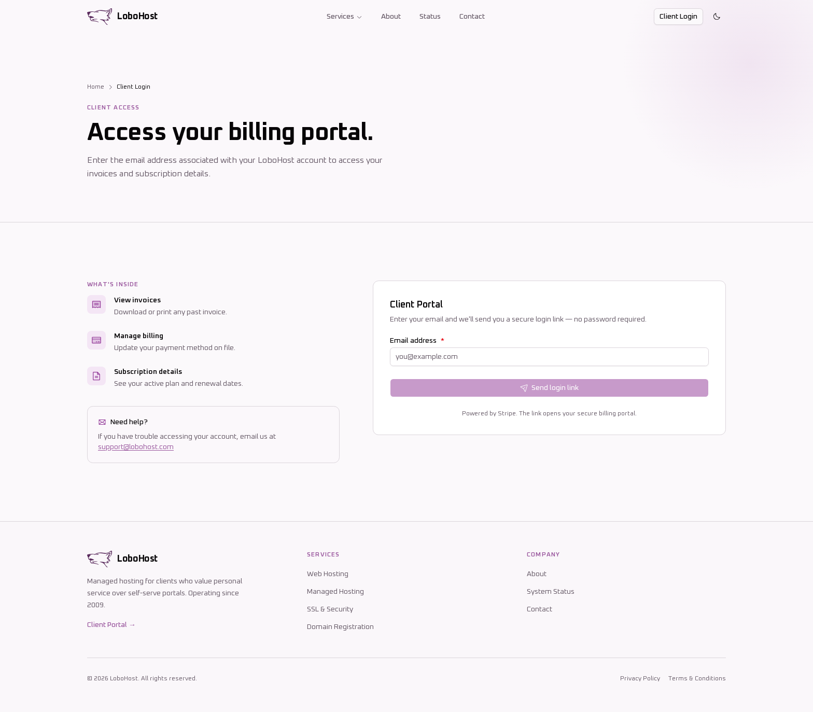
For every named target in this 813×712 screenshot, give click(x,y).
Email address (417, 340)
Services (344, 16)
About (391, 16)
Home (95, 87)
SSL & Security (330, 609)
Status (430, 16)
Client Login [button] (678, 16)
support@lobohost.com (136, 447)
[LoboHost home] (122, 16)
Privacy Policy (640, 679)
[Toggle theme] (716, 16)
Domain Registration (340, 627)
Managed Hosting (335, 591)
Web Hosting (327, 574)
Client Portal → (111, 625)
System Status (550, 591)
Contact (472, 16)
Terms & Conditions (697, 679)
